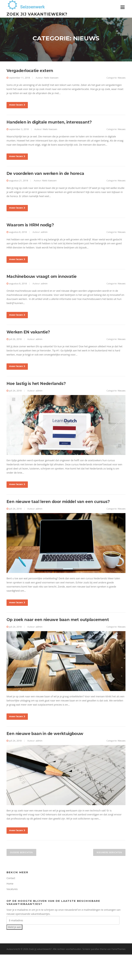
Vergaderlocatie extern (30, 71)
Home (10, 884)
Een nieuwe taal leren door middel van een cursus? (58, 502)
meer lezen (17, 105)
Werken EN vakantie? (28, 332)
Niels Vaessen (51, 78)
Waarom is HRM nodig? (30, 225)
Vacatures (12, 889)
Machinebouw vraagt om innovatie (41, 277)
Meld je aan (14, 927)
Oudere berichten (21, 852)
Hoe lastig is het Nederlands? (36, 384)
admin (44, 232)
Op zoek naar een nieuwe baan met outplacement (58, 620)
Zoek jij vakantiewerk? (37, 14)
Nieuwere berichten (109, 852)
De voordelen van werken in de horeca (45, 174)
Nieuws (121, 78)
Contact (11, 878)
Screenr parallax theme (94, 949)
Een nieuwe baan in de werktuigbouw (45, 734)
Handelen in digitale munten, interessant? (49, 122)
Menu (122, 7)
